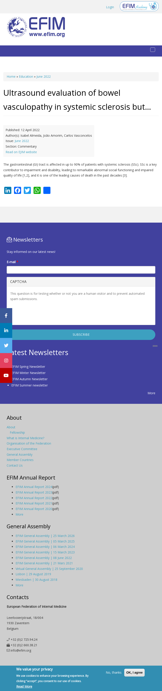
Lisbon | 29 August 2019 (33, 574)
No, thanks (114, 672)
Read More (24, 686)
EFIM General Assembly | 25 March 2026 (45, 536)
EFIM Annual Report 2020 (34, 509)
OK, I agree (134, 672)
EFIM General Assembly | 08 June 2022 (44, 558)
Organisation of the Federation (29, 443)
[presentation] (44, 312)
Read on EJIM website (21, 152)
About (11, 427)
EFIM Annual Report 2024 (34, 487)
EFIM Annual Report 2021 (34, 503)
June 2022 (43, 76)
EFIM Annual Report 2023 (34, 492)
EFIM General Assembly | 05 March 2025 (45, 541)
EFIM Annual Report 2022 (34, 498)
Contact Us (15, 465)
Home (11, 76)
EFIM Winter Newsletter (28, 373)
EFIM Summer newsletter (29, 385)
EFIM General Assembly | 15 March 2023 (45, 552)
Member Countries (20, 460)
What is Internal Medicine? (25, 438)
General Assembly (19, 454)
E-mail (12, 262)
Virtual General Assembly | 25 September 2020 (49, 569)
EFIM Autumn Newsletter (29, 379)
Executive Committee (22, 449)
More (151, 393)
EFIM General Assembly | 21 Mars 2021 (44, 563)
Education (26, 76)
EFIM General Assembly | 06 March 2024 (45, 547)
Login (110, 7)
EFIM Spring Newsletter (28, 366)
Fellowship (17, 432)
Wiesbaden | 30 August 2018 (36, 579)
